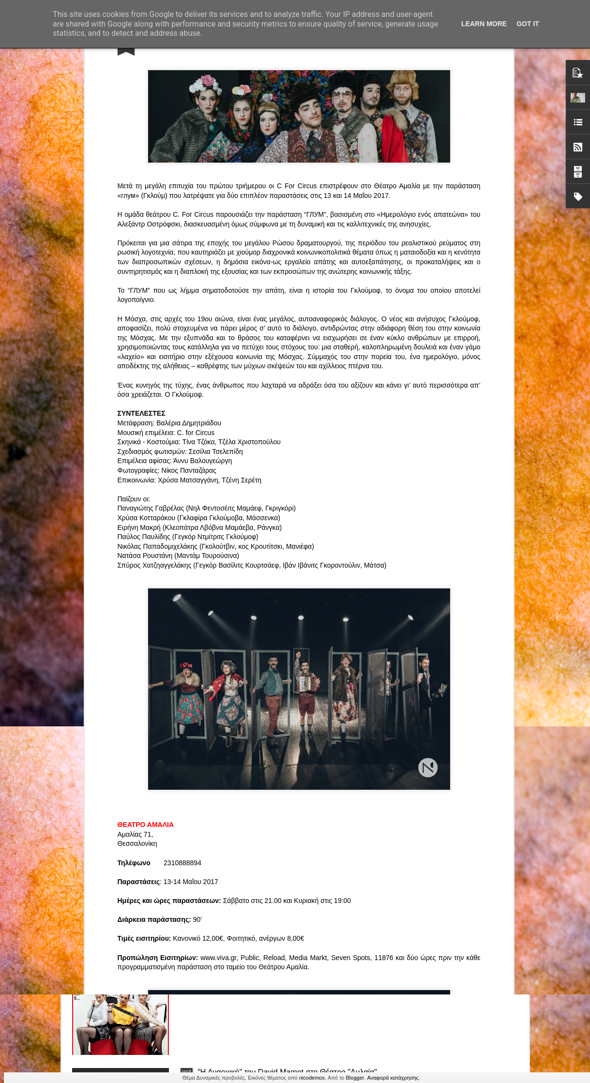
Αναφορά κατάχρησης (393, 1078)
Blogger (355, 1078)
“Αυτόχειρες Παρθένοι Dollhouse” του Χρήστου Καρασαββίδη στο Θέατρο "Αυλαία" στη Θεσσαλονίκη (288, 856)
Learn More (484, 24)
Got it (527, 24)
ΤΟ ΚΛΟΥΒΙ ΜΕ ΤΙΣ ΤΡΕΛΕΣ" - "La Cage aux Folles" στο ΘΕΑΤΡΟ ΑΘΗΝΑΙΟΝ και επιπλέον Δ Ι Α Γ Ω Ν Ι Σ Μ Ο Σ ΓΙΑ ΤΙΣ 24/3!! (289, 751)
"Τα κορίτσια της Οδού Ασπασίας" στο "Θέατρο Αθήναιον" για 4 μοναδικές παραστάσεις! (277, 966)
